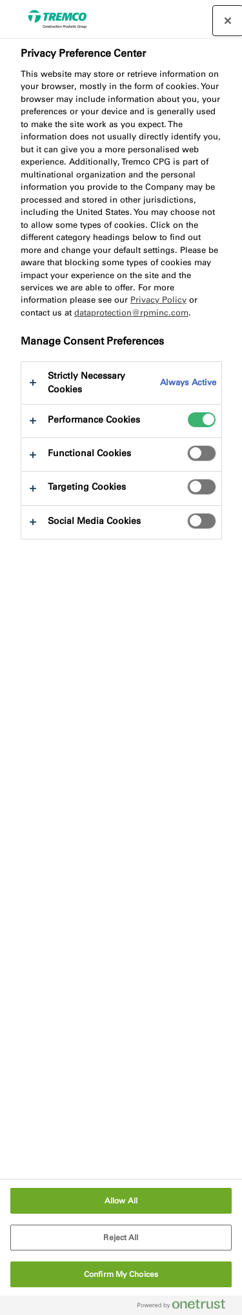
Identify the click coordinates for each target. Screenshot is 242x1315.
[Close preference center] (228, 20)
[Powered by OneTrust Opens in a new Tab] (186, 1307)
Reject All (120, 1237)
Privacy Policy (158, 300)
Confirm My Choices (121, 1274)
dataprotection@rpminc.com (131, 312)
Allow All (121, 1200)
